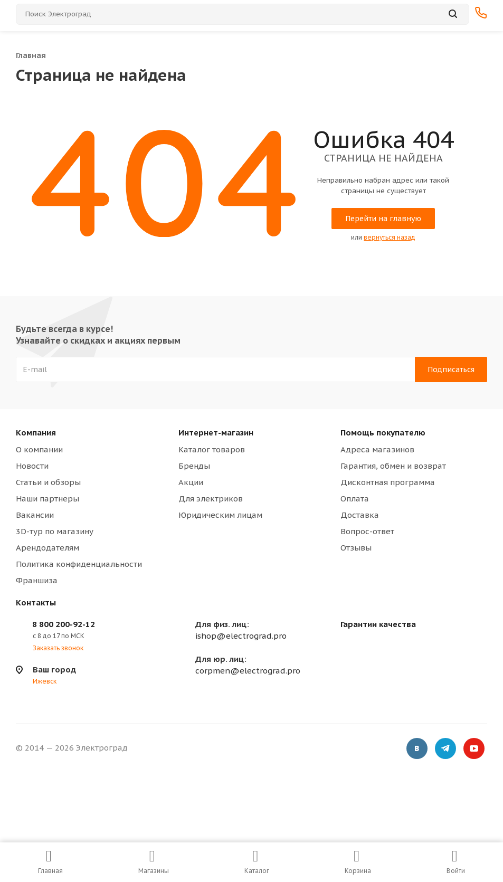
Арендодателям (47, 548)
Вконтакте (417, 749)
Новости (32, 466)
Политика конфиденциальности (79, 564)
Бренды (194, 466)
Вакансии (35, 515)
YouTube (474, 749)
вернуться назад (389, 237)
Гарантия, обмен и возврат (393, 466)
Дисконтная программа (387, 482)
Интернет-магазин (215, 433)
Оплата (354, 499)
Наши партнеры (47, 499)
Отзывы (356, 548)
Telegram (445, 749)
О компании (39, 449)
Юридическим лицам (220, 515)
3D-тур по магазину (54, 531)
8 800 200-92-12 (63, 624)
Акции (190, 482)
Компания (36, 433)
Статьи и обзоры (48, 482)
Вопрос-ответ (367, 531)
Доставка (359, 515)
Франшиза (37, 580)
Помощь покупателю (382, 433)
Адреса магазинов (377, 449)
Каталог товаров (211, 449)
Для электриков (210, 499)
